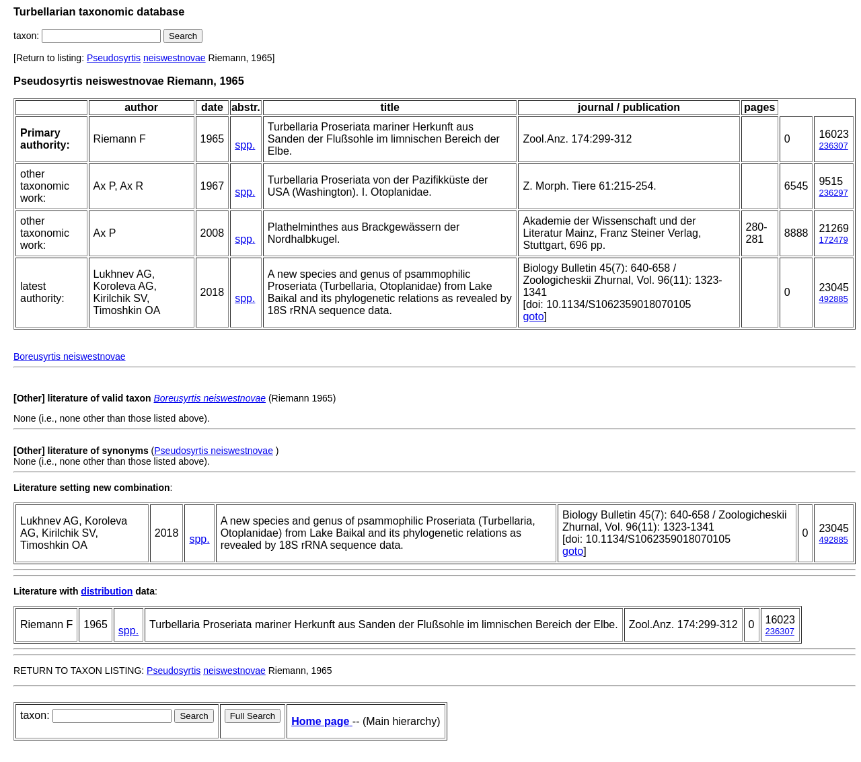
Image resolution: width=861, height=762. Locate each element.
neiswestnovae (174, 57)
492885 (833, 299)
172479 (833, 240)
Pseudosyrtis (114, 57)
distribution (107, 591)
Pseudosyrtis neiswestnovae (213, 450)
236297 (833, 193)
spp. (245, 145)
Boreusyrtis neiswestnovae (69, 356)
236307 (833, 146)
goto (533, 316)
